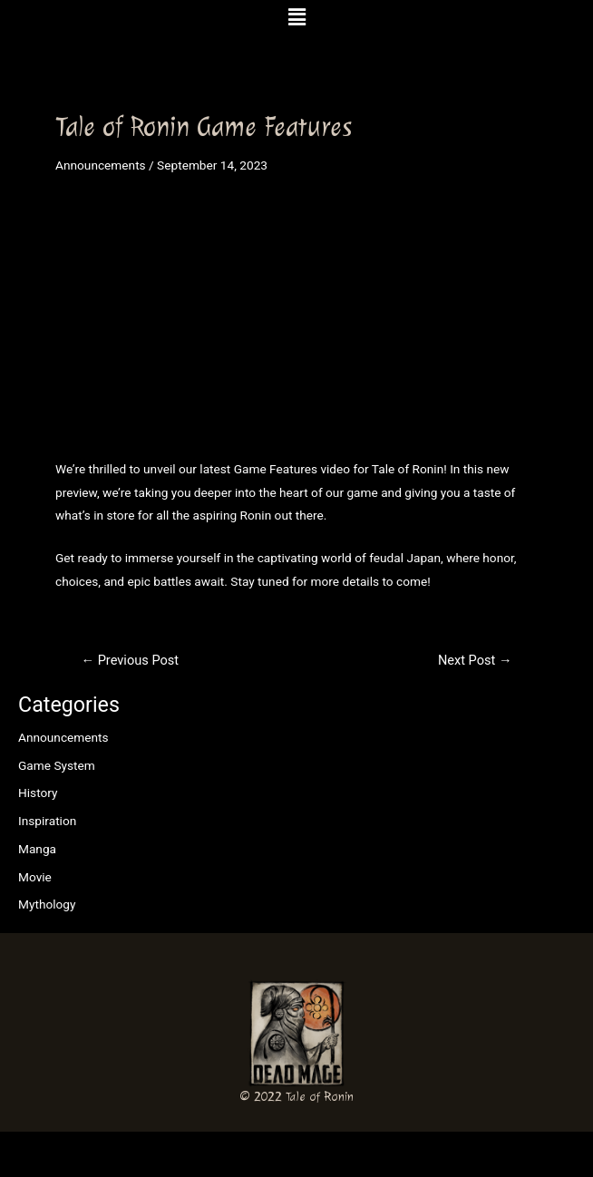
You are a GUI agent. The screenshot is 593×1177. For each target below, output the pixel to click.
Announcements (63, 737)
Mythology (46, 904)
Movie (35, 877)
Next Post (475, 660)
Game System (56, 765)
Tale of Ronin (320, 1096)
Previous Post (130, 660)
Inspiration (47, 820)
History (38, 792)
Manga (37, 848)
